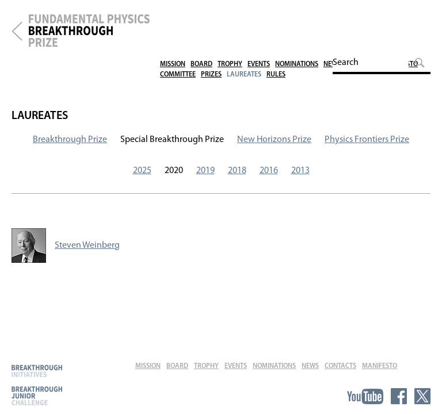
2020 (174, 170)
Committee (178, 26)
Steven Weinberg (87, 245)
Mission (172, 16)
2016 (269, 170)
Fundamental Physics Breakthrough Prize (89, 31)
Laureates (244, 26)
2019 (205, 170)
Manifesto (400, 16)
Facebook (399, 396)
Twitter (422, 396)
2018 (237, 170)
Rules (275, 26)
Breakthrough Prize (17, 31)
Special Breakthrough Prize (172, 139)
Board (201, 16)
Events (258, 16)
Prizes (211, 26)
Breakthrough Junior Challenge (37, 395)
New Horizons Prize (274, 139)
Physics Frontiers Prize (367, 139)
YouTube (365, 396)
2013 (300, 170)
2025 (142, 170)
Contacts (362, 16)
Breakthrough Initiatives (37, 370)
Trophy (230, 16)
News (332, 16)
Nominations (296, 16)
